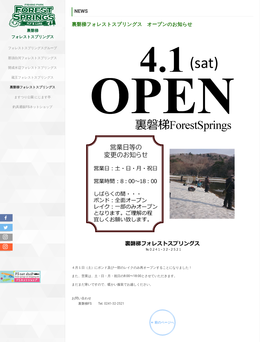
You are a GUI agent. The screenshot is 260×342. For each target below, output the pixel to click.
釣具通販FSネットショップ (32, 107)
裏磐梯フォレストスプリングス (32, 87)
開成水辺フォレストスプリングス (32, 67)
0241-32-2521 (114, 303)
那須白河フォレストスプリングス (32, 58)
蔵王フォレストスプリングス (32, 77)
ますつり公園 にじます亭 (32, 97)
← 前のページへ (162, 322)
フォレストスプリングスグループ (32, 48)
